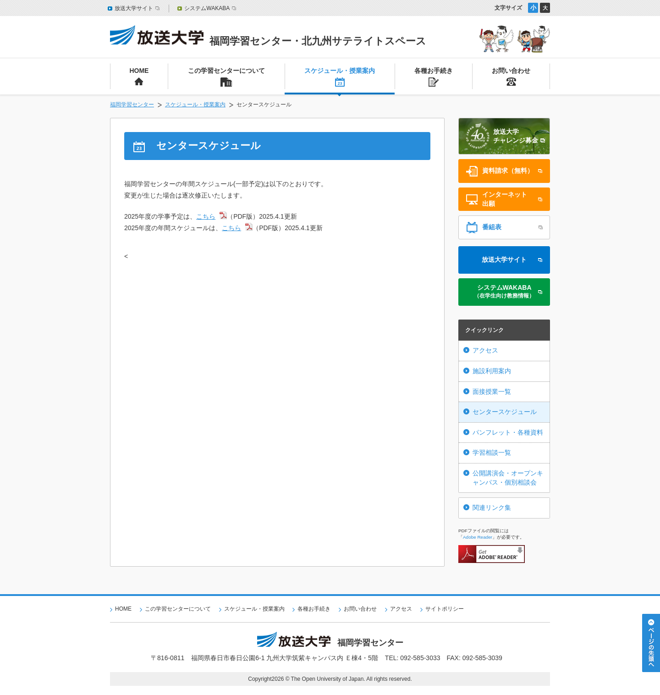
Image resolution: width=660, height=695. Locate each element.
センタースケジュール (505, 411)
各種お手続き (313, 609)
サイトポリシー (444, 609)
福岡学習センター (132, 104)
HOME (123, 609)
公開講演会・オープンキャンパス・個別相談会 (508, 477)
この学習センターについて (178, 609)
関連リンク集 (492, 507)
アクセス (485, 350)
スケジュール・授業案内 (195, 104)
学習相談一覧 (492, 452)
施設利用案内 (492, 371)
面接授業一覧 (492, 391)
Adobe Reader (477, 537)
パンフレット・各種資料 (508, 432)
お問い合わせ (360, 609)
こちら (205, 216)
